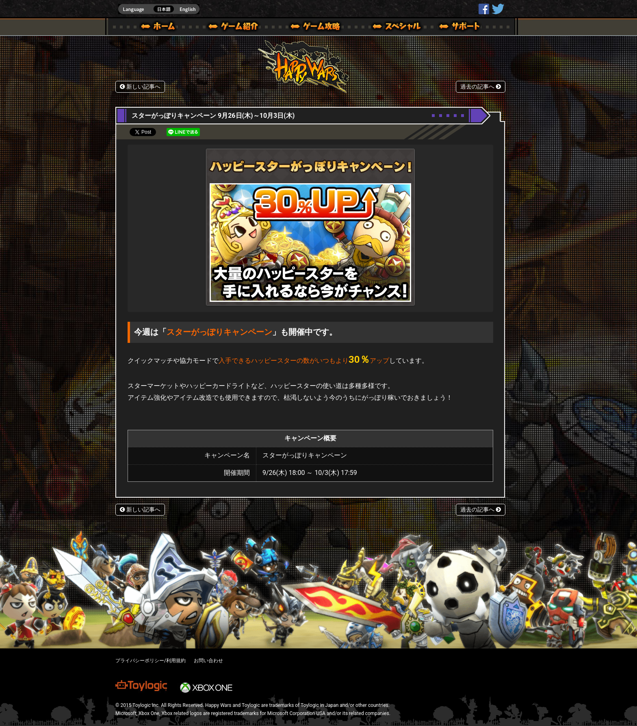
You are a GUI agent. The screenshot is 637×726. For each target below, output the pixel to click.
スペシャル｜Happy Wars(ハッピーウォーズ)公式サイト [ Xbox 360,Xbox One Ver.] (385, 27)
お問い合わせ (208, 660)
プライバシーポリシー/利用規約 (150, 660)
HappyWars (483, 8)
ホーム (161, 27)
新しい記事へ (140, 86)
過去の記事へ (480, 86)
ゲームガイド (310, 27)
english (158, 9)
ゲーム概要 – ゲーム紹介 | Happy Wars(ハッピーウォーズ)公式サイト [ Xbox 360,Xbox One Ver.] (236, 27)
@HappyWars (497, 8)
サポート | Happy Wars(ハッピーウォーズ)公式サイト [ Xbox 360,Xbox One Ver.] (460, 27)
